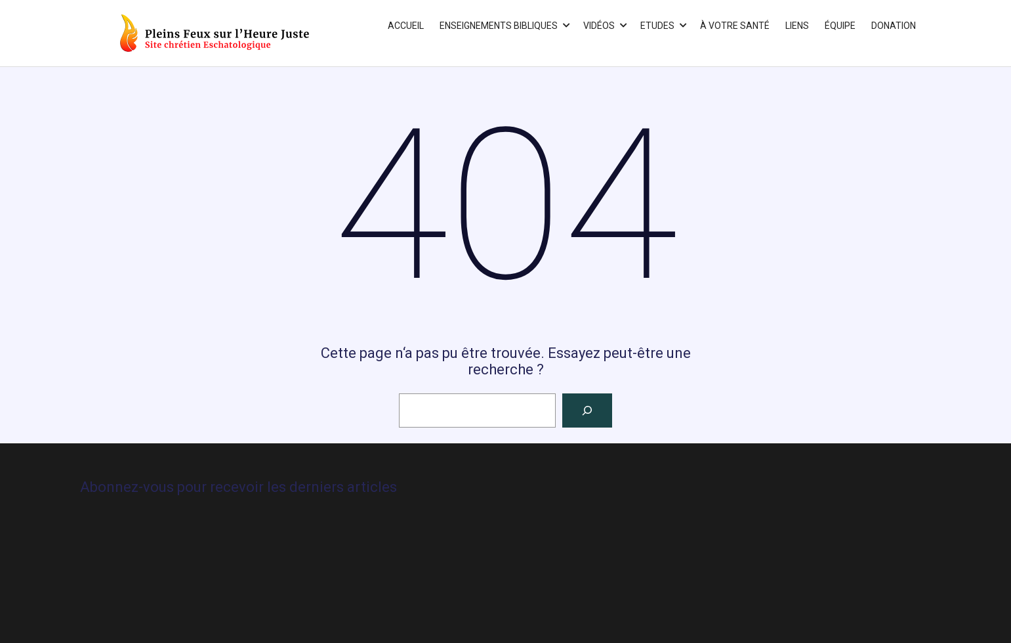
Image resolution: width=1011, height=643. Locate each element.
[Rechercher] (587, 410)
